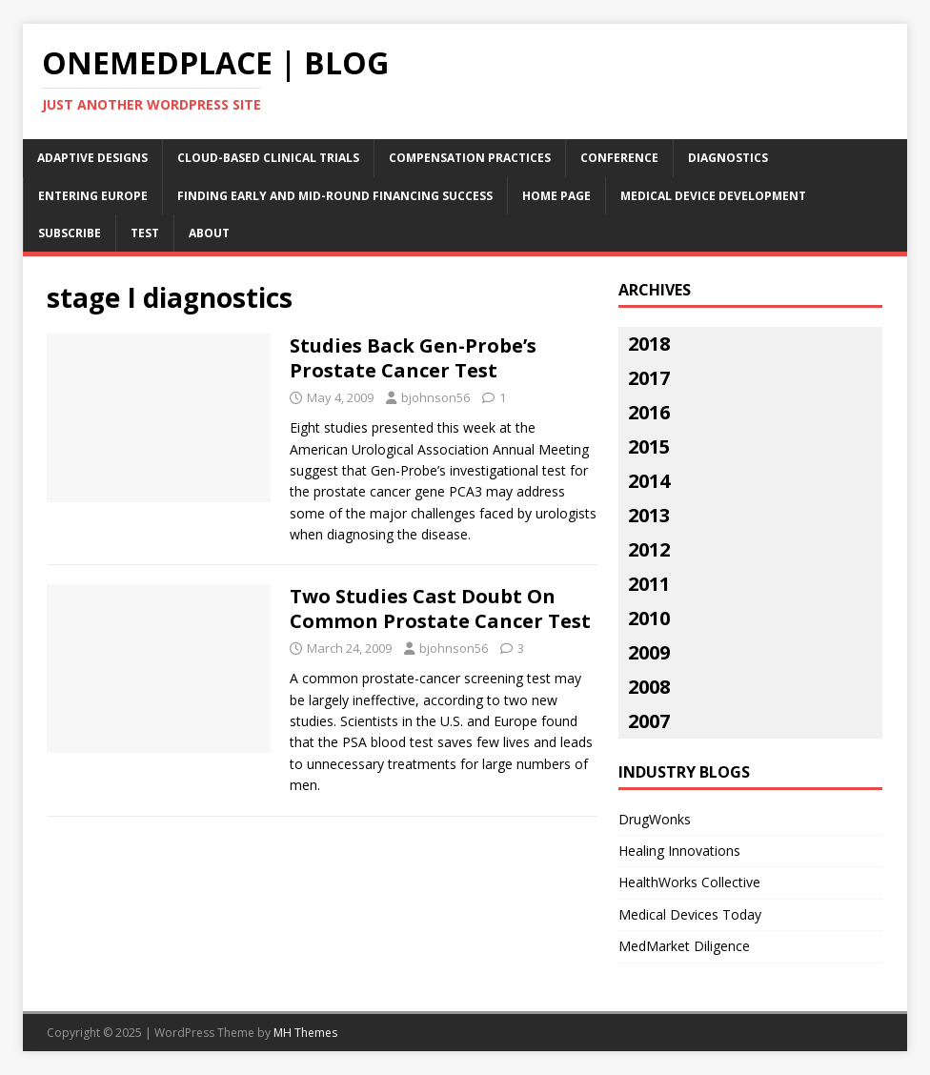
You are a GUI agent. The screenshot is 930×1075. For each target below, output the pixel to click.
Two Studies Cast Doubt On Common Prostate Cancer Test (440, 608)
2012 (649, 549)
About (209, 233)
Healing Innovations (679, 851)
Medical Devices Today (689, 914)
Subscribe (69, 233)
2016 (649, 412)
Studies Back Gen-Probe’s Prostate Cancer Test (413, 358)
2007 (649, 721)
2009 (649, 652)
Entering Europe (93, 196)
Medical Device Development (713, 196)
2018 (649, 343)
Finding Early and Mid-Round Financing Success (335, 196)
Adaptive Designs (92, 158)
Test (145, 233)
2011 (649, 584)
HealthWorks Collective (689, 882)
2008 (649, 687)
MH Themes (305, 1032)
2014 (649, 481)
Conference (619, 158)
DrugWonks (654, 819)
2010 (649, 618)
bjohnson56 (435, 397)
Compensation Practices (470, 158)
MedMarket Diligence (684, 946)
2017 (649, 378)
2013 (649, 515)
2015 (649, 446)
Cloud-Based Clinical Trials (268, 158)
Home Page (556, 196)
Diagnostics (728, 158)
